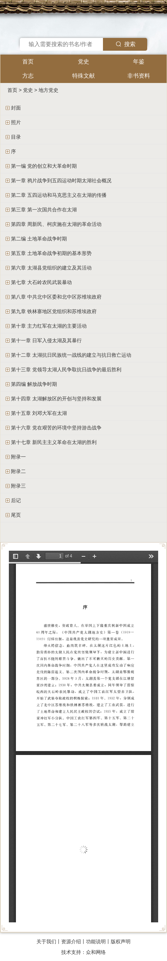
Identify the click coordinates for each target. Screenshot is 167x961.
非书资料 (138, 76)
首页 (28, 62)
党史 (83, 62)
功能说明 (96, 941)
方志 (28, 76)
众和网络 (96, 952)
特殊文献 (83, 76)
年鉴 (138, 62)
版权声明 (121, 941)
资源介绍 (71, 941)
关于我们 (46, 941)
